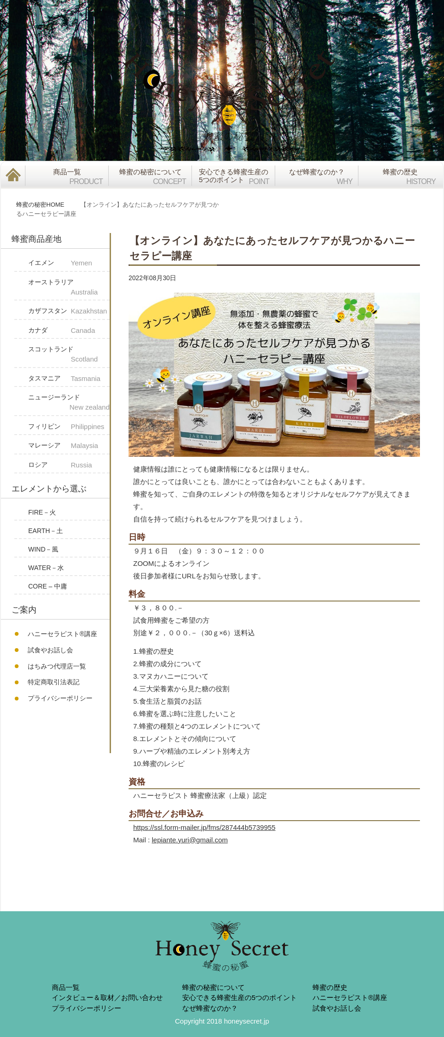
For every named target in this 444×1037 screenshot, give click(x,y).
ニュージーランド (69, 403)
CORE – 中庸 (47, 586)
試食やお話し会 (50, 650)
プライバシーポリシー (60, 698)
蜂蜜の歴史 (330, 987)
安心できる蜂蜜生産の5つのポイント (239, 997)
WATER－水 (46, 567)
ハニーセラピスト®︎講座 (62, 634)
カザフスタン (69, 311)
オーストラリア (69, 288)
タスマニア (69, 379)
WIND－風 (43, 549)
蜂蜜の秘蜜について (213, 987)
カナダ (69, 330)
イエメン (69, 263)
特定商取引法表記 (54, 682)
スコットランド (69, 355)
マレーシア (69, 446)
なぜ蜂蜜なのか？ (210, 1008)
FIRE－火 (42, 512)
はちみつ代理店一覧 (57, 666)
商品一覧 (66, 987)
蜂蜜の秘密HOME (40, 204)
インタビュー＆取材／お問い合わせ (107, 997)
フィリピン (69, 427)
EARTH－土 (45, 530)
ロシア (69, 465)
